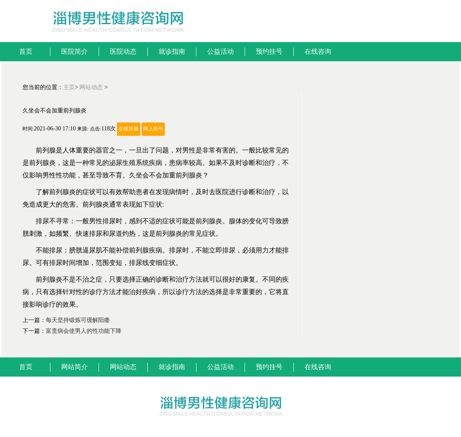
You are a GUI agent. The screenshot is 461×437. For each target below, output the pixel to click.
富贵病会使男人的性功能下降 (83, 331)
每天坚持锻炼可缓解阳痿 (78, 320)
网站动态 (91, 87)
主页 (69, 87)
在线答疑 (129, 129)
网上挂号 (153, 129)
